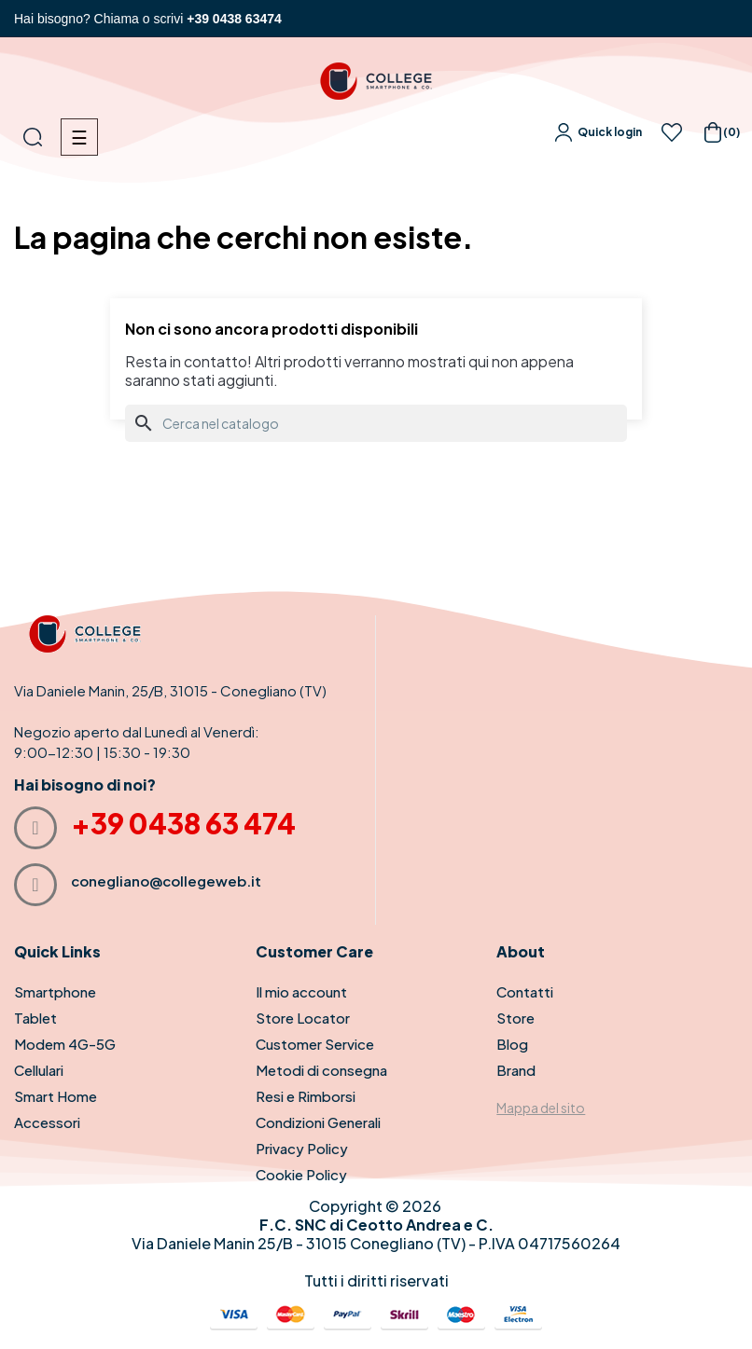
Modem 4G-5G (65, 1044)
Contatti (524, 991)
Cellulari (38, 1070)
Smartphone (55, 991)
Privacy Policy (302, 1148)
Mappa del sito (540, 1107)
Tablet (35, 1017)
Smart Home (55, 1096)
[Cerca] (376, 423)
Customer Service (315, 1044)
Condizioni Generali (318, 1122)
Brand (516, 1070)
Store (515, 1017)
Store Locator (303, 1017)
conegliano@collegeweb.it (166, 880)
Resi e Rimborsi (305, 1096)
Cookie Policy (301, 1174)
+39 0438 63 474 (183, 823)
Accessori (47, 1122)
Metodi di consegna (321, 1070)
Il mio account (301, 991)
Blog (512, 1044)
